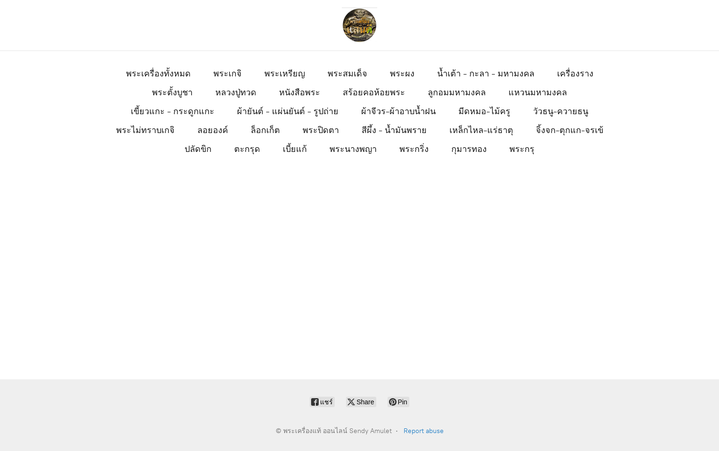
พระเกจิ (227, 73)
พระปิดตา (321, 130)
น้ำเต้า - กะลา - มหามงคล (485, 73)
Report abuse (424, 431)
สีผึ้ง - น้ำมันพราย (394, 130)
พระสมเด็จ (347, 73)
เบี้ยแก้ (295, 149)
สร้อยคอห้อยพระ (374, 92)
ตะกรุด (247, 149)
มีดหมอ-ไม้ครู (484, 111)
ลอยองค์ (212, 130)
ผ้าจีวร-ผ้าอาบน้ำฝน (398, 111)
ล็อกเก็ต (265, 130)
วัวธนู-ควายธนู (560, 111)
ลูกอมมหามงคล (457, 92)
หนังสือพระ (299, 92)
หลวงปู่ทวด (235, 92)
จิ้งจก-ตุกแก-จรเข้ (569, 130)
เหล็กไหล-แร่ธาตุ (481, 130)
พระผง (402, 73)
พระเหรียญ (284, 73)
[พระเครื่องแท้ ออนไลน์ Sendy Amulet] (360, 25)
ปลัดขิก (198, 149)
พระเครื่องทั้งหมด (158, 73)
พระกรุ (521, 149)
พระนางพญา (353, 149)
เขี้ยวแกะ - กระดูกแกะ (172, 111)
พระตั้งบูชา (172, 92)
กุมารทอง (469, 149)
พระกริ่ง (414, 149)
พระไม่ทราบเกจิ (145, 130)
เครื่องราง (575, 73)
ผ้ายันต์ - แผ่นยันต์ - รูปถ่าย (287, 111)
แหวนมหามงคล (537, 92)
